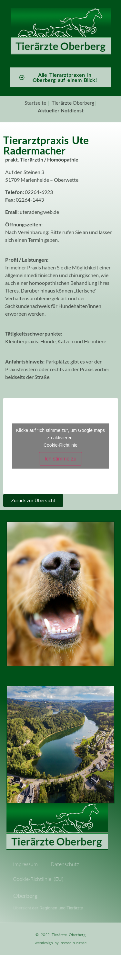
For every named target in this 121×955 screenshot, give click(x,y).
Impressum (25, 864)
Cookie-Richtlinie (60, 444)
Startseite (35, 103)
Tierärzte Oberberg (73, 103)
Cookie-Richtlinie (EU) (38, 879)
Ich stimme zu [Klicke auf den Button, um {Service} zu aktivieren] (60, 458)
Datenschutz (65, 864)
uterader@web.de (39, 212)
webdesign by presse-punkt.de (60, 942)
